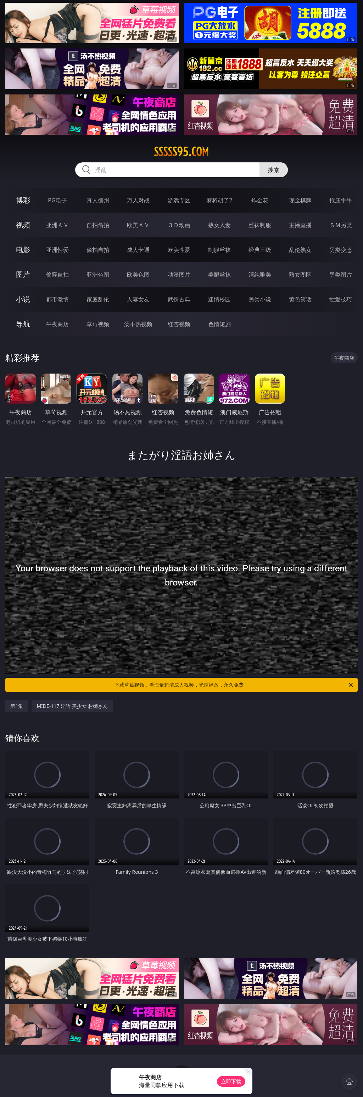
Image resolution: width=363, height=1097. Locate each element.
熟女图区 (300, 274)
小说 (23, 299)
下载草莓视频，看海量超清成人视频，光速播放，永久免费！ (234, 685)
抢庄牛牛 (340, 200)
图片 (23, 274)
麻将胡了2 (219, 200)
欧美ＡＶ (138, 225)
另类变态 (340, 250)
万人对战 (138, 200)
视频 (23, 225)
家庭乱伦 (97, 299)
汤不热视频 (138, 324)
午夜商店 (57, 324)
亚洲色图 (97, 274)
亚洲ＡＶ (57, 225)
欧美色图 (138, 274)
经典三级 (259, 250)
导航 (23, 324)
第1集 (16, 706)
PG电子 (57, 200)
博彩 (23, 200)
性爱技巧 (340, 299)
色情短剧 (219, 324)
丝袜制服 (259, 225)
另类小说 (259, 299)
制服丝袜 (219, 250)
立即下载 (231, 1081)
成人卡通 (138, 250)
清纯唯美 (259, 274)
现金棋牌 (300, 200)
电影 (23, 249)
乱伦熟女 (300, 250)
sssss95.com (181, 152)
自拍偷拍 (97, 225)
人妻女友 (138, 299)
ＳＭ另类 (340, 225)
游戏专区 (179, 200)
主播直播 (300, 225)
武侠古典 (179, 299)
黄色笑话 (300, 299)
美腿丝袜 (219, 274)
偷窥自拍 (57, 274)
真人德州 (97, 200)
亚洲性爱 (57, 250)
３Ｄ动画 (179, 225)
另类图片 (340, 274)
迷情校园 (219, 299)
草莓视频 (97, 324)
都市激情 (57, 299)
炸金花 (259, 200)
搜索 (273, 170)
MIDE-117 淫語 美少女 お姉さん (72, 706)
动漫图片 (179, 274)
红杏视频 (179, 324)
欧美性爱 (179, 250)
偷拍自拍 (97, 250)
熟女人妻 (219, 225)
